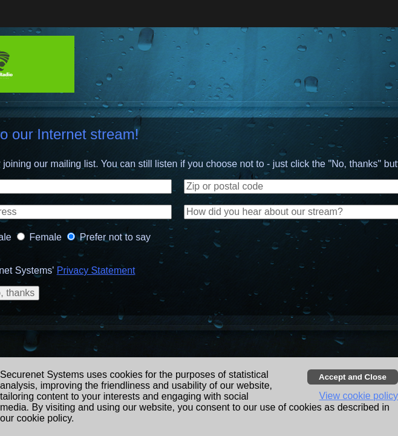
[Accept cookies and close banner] (352, 377)
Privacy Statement (96, 270)
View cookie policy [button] (358, 396)
